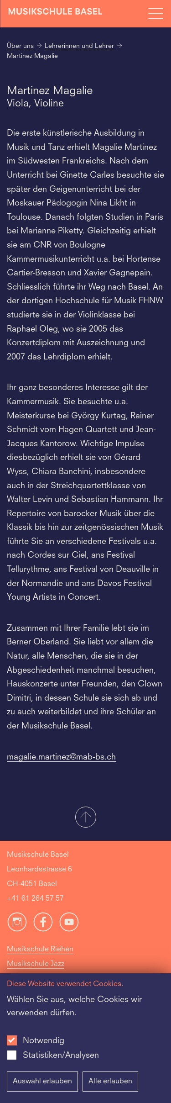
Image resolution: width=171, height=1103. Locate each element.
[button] (85, 818)
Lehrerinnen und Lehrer (79, 46)
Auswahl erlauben (42, 1081)
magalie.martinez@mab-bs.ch (61, 757)
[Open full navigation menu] (155, 14)
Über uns (20, 46)
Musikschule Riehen (40, 949)
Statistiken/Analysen (61, 1055)
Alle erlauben (110, 1081)
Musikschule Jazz (35, 964)
